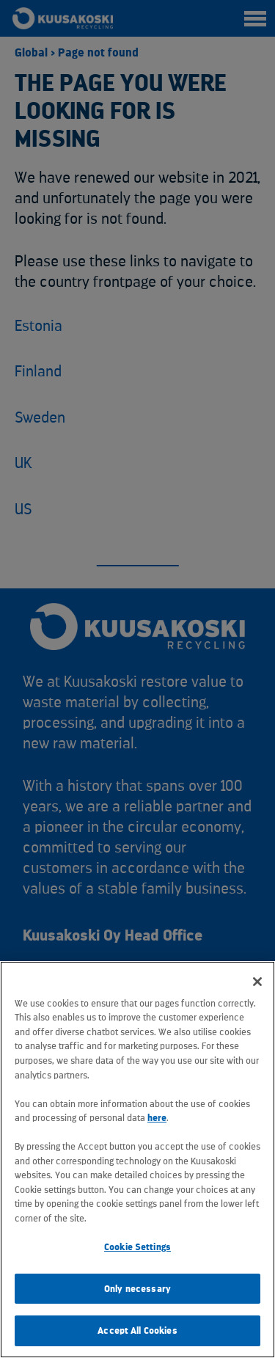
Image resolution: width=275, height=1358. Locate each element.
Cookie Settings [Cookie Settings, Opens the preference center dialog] (137, 1247)
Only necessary (137, 1288)
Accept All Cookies (137, 1330)
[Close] (257, 981)
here (156, 1117)
